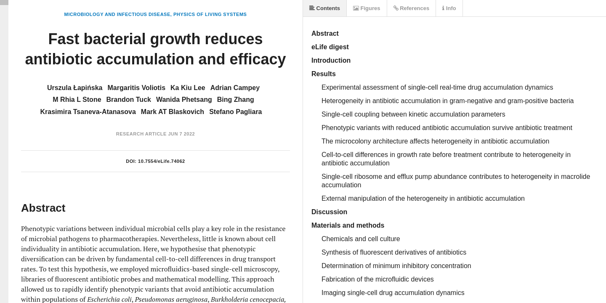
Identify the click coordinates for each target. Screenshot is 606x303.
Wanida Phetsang (184, 99)
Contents (324, 8)
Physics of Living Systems (210, 14)
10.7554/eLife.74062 (161, 161)
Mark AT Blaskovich (172, 111)
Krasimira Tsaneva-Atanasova (88, 111)
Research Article (141, 133)
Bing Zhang (235, 99)
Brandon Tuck (128, 99)
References (411, 8)
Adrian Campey (235, 87)
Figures (366, 8)
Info (449, 8)
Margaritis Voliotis (137, 87)
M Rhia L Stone (77, 99)
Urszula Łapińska (75, 87)
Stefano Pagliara (235, 111)
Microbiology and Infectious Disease (117, 14)
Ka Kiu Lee (187, 87)
